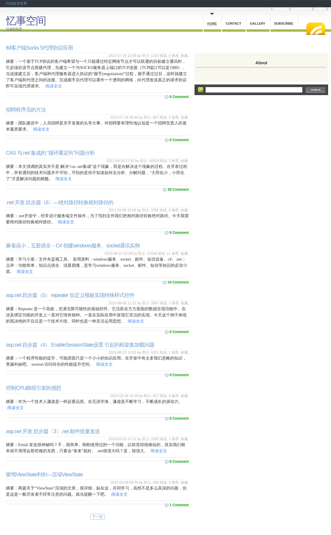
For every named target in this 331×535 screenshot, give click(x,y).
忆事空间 (26, 21)
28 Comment (178, 190)
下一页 (97, 517)
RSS (315, 29)
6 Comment (179, 462)
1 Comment (179, 505)
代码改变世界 (16, 3)
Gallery (257, 23)
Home (212, 23)
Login (320, 8)
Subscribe (283, 23)
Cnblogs (281, 8)
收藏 (184, 56)
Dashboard (301, 8)
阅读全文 (53, 86)
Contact (233, 23)
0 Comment (179, 97)
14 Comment (178, 282)
